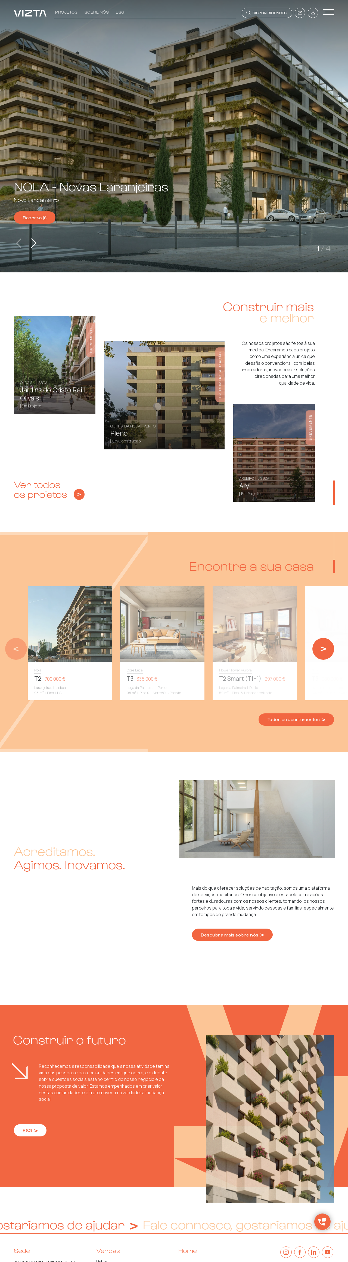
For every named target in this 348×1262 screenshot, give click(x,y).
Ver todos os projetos (49, 489)
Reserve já (34, 217)
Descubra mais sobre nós (232, 934)
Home (187, 1250)
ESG (120, 12)
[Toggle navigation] (267, 13)
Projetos (66, 12)
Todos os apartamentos (296, 719)
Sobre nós (97, 12)
